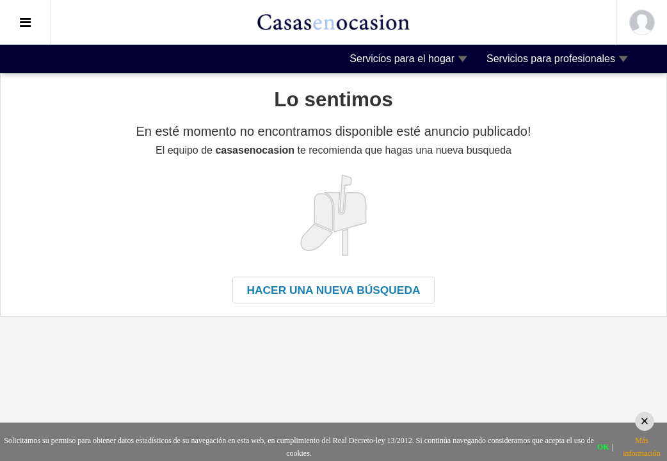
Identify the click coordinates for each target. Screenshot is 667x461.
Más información (642, 447)
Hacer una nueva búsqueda (334, 290)
